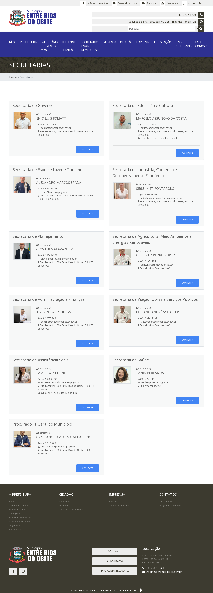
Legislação (14, 522)
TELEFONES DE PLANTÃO (69, 44)
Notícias (113, 498)
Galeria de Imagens (119, 502)
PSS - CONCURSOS (183, 42)
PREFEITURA (28, 40)
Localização (115, 558)
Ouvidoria (64, 502)
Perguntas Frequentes (170, 502)
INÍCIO (12, 40)
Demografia (15, 510)
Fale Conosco (165, 498)
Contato (114, 548)
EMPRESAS (143, 40)
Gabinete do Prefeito (19, 518)
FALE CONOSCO (202, 42)
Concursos (64, 498)
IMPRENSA (109, 40)
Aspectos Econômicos (20, 514)
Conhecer (87, 146)
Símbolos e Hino (17, 506)
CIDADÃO (126, 40)
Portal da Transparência (71, 506)
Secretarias (15, 526)
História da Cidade (18, 502)
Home (13, 74)
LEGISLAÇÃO (162, 40)
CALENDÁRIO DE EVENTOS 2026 (49, 44)
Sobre (12, 498)
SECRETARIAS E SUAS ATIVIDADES (90, 44)
